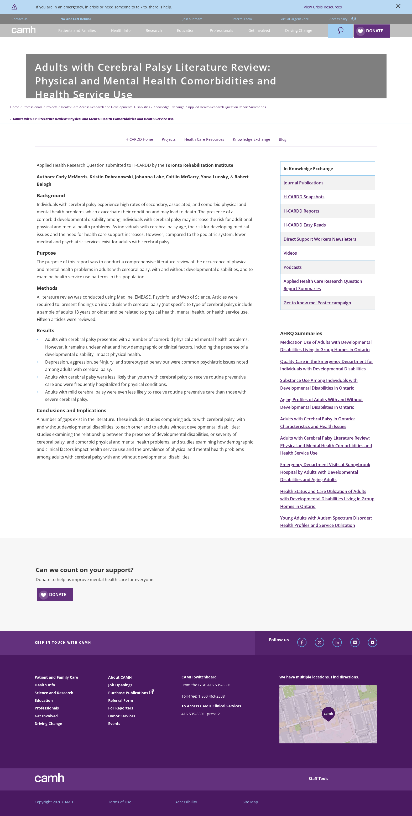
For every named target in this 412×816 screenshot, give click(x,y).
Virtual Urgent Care (294, 19)
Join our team (192, 19)
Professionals (32, 107)
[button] (77, 31)
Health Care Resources (204, 139)
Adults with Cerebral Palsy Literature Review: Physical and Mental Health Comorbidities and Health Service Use (326, 445)
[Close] (398, 7)
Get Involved (46, 715)
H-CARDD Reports (301, 211)
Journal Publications (304, 183)
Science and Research (54, 692)
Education (44, 700)
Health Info (45, 684)
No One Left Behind (75, 19)
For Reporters (120, 708)
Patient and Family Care (56, 677)
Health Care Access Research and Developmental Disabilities (105, 107)
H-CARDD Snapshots (304, 197)
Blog (282, 139)
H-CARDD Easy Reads (305, 225)
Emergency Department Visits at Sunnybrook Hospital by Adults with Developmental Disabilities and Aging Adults (325, 472)
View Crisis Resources (323, 6)
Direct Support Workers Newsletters (320, 239)
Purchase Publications (128, 692)
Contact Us (20, 19)
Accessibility (343, 19)
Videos (290, 253)
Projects (52, 107)
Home (14, 107)
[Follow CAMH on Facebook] (302, 643)
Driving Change (48, 723)
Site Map (250, 801)
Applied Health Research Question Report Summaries (227, 107)
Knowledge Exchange (169, 107)
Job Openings (120, 684)
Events (114, 723)
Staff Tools (318, 778)
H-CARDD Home (139, 139)
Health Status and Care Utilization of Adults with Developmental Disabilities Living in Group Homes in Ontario (327, 498)
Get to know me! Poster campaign (317, 303)
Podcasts (293, 267)
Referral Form (242, 19)
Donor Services (121, 715)
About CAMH (120, 677)
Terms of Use (119, 801)
